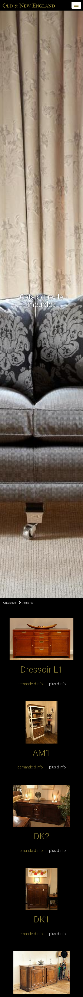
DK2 (42, 836)
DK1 (42, 920)
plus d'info (57, 684)
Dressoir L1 (41, 670)
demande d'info (30, 684)
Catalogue (9, 602)
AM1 (41, 753)
